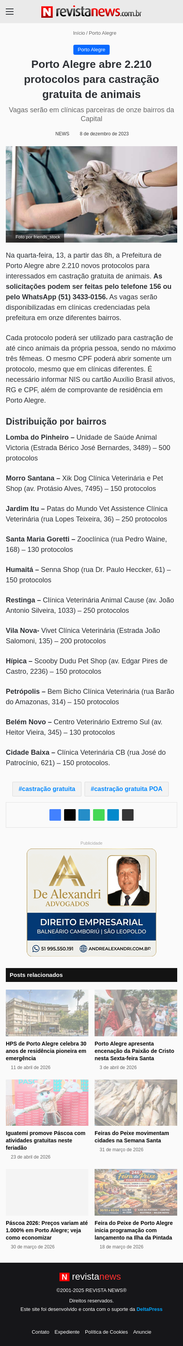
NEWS (62, 134)
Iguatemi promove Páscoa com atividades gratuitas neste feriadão (45, 1140)
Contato (40, 1332)
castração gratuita (48, 789)
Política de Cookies (106, 1332)
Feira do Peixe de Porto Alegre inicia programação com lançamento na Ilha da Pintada (134, 1230)
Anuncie (142, 1332)
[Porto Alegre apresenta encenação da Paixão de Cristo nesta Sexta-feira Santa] (136, 1013)
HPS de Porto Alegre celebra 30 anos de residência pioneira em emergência (46, 1051)
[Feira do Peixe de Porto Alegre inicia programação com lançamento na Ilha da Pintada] (136, 1192)
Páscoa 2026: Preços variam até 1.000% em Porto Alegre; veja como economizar (47, 1230)
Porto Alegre (103, 33)
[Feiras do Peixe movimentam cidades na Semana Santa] (136, 1102)
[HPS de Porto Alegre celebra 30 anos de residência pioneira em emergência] (47, 1013)
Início (76, 33)
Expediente (67, 1332)
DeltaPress (150, 1309)
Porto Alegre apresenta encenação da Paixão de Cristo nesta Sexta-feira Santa (134, 1051)
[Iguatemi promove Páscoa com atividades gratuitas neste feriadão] (47, 1102)
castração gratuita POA (128, 789)
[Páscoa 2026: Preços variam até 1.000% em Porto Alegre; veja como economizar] (47, 1192)
